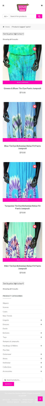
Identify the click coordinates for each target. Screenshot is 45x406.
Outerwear (7, 354)
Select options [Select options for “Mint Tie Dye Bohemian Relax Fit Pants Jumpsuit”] (22, 260)
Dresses (6, 324)
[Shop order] (13, 34)
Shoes (5, 358)
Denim (5, 329)
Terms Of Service (13, 402)
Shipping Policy (27, 402)
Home (7, 27)
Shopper (29, 393)
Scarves (6, 307)
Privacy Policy (27, 400)
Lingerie (6, 320)
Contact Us (16, 400)
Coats (5, 312)
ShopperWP (22, 396)
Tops (5, 337)
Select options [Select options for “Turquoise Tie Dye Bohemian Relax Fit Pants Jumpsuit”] (22, 200)
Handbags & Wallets (10, 346)
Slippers (6, 303)
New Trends (7, 316)
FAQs (36, 402)
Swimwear (6, 363)
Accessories (7, 371)
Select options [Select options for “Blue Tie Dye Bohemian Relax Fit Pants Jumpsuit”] (22, 140)
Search (8, 384)
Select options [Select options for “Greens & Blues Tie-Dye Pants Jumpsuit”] (22, 82)
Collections (7, 367)
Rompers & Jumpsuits (11, 341)
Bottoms (6, 333)
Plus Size (6, 350)
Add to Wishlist (34, 49)
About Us (6, 400)
